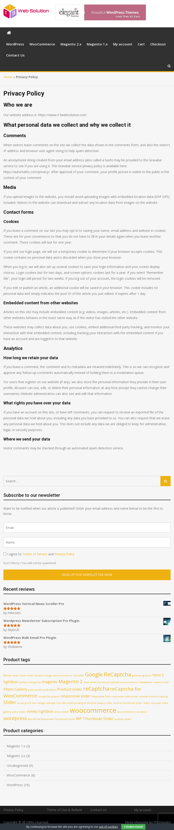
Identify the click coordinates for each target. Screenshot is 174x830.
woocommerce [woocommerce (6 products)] (93, 710)
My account (122, 44)
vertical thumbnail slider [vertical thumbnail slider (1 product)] (128, 703)
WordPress (15, 44)
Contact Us (15, 55)
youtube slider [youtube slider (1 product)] (123, 719)
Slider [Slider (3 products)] (9, 702)
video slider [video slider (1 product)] (19, 711)
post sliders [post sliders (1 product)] (49, 689)
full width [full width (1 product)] (78, 675)
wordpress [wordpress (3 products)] (15, 718)
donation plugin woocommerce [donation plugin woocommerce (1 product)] (53, 675)
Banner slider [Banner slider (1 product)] (11, 675)
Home (7, 77)
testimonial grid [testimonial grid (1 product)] (77, 703)
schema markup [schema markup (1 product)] (158, 696)
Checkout (158, 44)
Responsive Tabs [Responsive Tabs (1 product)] (101, 696)
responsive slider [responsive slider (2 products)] (76, 696)
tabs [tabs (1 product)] (64, 703)
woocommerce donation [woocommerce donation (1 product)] (132, 711)
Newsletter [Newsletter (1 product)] (146, 682)
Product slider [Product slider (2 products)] (69, 689)
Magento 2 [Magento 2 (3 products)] (70, 681)
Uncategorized (17, 765)
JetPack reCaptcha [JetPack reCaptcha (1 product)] (30, 682)
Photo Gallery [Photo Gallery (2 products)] (15, 689)
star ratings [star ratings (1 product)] (38, 703)
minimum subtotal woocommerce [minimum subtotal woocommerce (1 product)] (118, 682)
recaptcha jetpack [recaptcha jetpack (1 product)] (49, 696)
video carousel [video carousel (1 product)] (152, 703)
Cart (141, 44)
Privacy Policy (65, 554)
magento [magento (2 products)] (50, 681)
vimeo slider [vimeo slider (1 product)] (61, 711)
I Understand (133, 827)
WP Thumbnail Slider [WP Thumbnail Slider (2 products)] (95, 718)
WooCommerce (42, 44)
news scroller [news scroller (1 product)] (161, 682)
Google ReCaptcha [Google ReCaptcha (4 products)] (108, 674)
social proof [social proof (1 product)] (24, 703)
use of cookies (108, 827)
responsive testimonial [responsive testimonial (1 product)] (124, 696)
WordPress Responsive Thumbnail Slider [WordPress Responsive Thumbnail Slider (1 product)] (51, 719)
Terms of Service (34, 554)
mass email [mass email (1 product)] (90, 682)
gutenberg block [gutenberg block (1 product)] (142, 675)
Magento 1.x (97, 44)
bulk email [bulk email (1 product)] (26, 675)
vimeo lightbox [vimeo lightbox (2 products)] (40, 711)
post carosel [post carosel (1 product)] (35, 689)
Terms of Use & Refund (64, 810)
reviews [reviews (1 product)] (143, 696)
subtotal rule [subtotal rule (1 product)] (53, 703)
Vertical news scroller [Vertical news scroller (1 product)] (99, 703)
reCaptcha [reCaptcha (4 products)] (96, 688)
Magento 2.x (70, 44)
